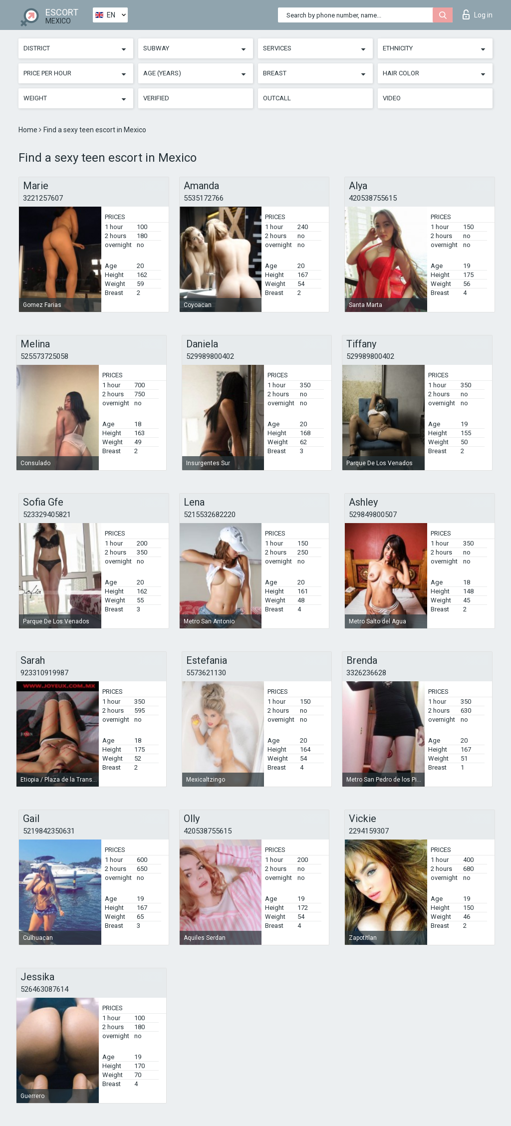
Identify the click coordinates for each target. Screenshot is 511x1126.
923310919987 (44, 672)
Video (392, 98)
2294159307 (369, 831)
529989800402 (210, 356)
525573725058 (44, 356)
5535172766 (204, 198)
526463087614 (44, 989)
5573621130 (206, 672)
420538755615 (373, 198)
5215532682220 (210, 514)
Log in (478, 14)
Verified (156, 98)
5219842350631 (49, 831)
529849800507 (373, 514)
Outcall (277, 98)
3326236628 (366, 672)
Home (28, 130)
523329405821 (47, 514)
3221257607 (43, 198)
